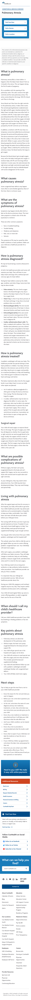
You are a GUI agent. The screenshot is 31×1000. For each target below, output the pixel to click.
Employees (5, 948)
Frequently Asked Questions (21, 967)
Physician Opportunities (20, 959)
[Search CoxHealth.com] (15, 868)
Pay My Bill (19, 923)
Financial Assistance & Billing (15, 800)
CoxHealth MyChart (15, 806)
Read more (15, 786)
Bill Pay (15, 790)
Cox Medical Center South (8, 921)
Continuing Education (8, 983)
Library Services (20, 896)
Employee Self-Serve (8, 960)
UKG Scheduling (6, 951)
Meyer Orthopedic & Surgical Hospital (8, 943)
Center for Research (8, 905)
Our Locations (6, 917)
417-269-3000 (23, 880)
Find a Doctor (15, 28)
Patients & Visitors (21, 917)
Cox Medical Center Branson (8, 926)
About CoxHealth (7, 893)
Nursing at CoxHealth (22, 954)
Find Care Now (15, 22)
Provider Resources (8, 972)
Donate (18, 929)
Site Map (18, 995)
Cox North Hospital (8, 939)
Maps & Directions (21, 920)
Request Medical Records (15, 793)
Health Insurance (15, 796)
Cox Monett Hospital (8, 931)
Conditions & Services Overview (12, 9)
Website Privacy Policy (9, 995)
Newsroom (5, 902)
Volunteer (19, 963)
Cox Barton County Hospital (7, 935)
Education (19, 893)
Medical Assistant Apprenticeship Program (21, 907)
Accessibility (24, 995)
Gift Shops (19, 932)
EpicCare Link (6, 975)
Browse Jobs (19, 951)
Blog (3, 899)
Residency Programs (22, 913)
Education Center (21, 899)
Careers (15, 803)
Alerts (3, 908)
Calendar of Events (7, 896)
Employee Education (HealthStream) (8, 955)
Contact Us (15, 886)
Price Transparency (21, 935)
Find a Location (15, 34)
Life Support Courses (22, 902)
